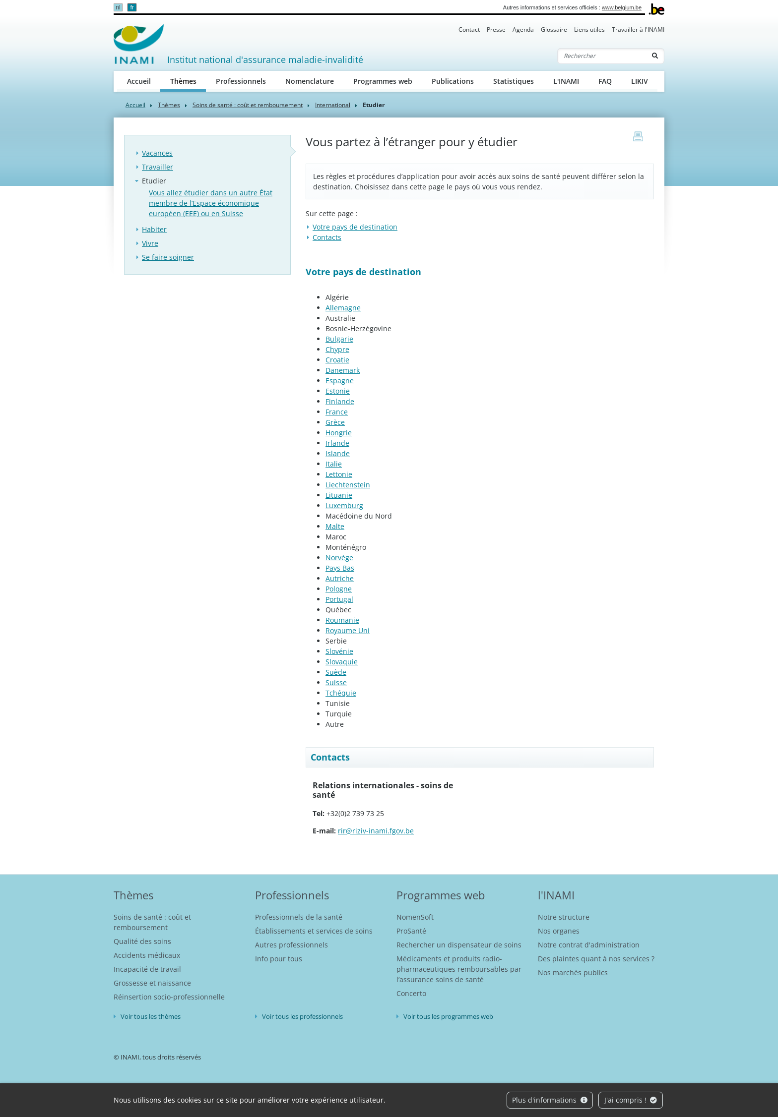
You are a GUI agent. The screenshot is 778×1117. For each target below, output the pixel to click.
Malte (334, 526)
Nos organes (559, 931)
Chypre (337, 349)
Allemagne (343, 307)
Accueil (139, 81)
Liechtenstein (347, 484)
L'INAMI (566, 81)
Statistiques (513, 81)
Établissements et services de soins (314, 931)
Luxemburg (344, 505)
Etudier (154, 180)
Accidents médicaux (147, 955)
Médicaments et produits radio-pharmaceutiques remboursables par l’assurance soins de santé (458, 969)
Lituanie (338, 495)
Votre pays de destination (355, 227)
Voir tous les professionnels (302, 1016)
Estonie (337, 391)
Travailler (157, 167)
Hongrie (338, 432)
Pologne (338, 588)
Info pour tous (278, 958)
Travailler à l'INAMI (638, 29)
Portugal (339, 599)
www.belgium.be (622, 7)
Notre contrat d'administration (589, 944)
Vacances (157, 153)
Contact (469, 29)
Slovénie (339, 651)
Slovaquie (341, 661)
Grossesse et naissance (152, 983)
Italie (333, 464)
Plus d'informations (549, 1100)
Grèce (335, 422)
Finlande (339, 401)
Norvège (339, 557)
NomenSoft (415, 917)
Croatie (337, 359)
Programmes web (382, 81)
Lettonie (338, 474)
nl (118, 7)
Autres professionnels (291, 944)
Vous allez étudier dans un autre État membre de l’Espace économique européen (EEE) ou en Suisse (210, 203)
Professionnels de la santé (298, 917)
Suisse (336, 682)
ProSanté (411, 931)
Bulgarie (339, 339)
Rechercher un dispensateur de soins (458, 944)
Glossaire (554, 29)
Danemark (342, 370)
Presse (496, 29)
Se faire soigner (168, 257)
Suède (335, 672)
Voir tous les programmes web (448, 1016)
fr (131, 7)
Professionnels (241, 81)
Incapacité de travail (147, 969)
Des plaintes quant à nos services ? (596, 958)
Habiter (154, 229)
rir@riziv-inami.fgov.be (376, 830)
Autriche (339, 578)
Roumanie (342, 620)
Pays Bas (339, 568)
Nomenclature (309, 81)
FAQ (605, 81)
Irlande (337, 443)
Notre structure (563, 917)
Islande (337, 453)
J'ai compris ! (630, 1100)
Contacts (327, 237)
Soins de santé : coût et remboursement (248, 105)
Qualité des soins (142, 941)
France (336, 411)
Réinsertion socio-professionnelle (169, 996)
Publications (453, 81)
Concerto (411, 993)
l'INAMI (556, 894)
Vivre (150, 243)
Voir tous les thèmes (151, 1016)
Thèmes (188, 80)
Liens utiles (589, 29)
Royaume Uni (347, 630)
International (332, 105)
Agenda (523, 29)
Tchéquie (340, 693)
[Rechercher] (602, 56)
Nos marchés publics (573, 972)
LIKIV (639, 81)
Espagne (339, 380)
